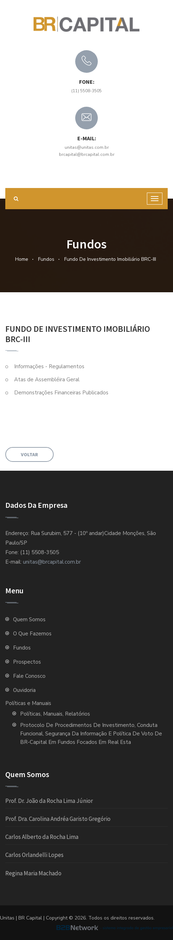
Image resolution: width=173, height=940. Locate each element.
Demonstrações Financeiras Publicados (61, 392)
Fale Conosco (29, 676)
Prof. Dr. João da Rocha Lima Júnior (49, 801)
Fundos (46, 259)
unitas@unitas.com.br (87, 147)
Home (21, 259)
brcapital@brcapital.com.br (86, 154)
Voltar (29, 454)
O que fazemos (32, 633)
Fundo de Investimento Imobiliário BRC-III (110, 259)
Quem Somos (30, 619)
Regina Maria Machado (33, 873)
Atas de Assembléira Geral (46, 379)
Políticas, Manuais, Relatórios (55, 713)
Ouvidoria (24, 690)
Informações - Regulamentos (49, 366)
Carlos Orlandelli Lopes (34, 855)
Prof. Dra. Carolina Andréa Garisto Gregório (58, 819)
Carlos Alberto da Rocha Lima (41, 837)
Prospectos (27, 661)
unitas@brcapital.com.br (52, 561)
